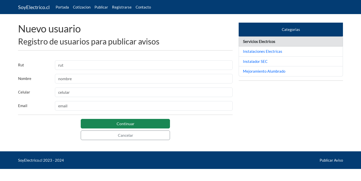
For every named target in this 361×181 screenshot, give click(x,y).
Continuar (125, 123)
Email (22, 105)
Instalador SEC (255, 61)
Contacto (143, 7)
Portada (62, 7)
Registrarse (122, 7)
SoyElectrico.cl (34, 7)
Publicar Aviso (331, 160)
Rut (21, 65)
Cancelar (125, 135)
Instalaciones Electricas (262, 51)
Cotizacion (82, 7)
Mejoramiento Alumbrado (264, 71)
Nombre (24, 78)
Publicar (101, 7)
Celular (24, 92)
